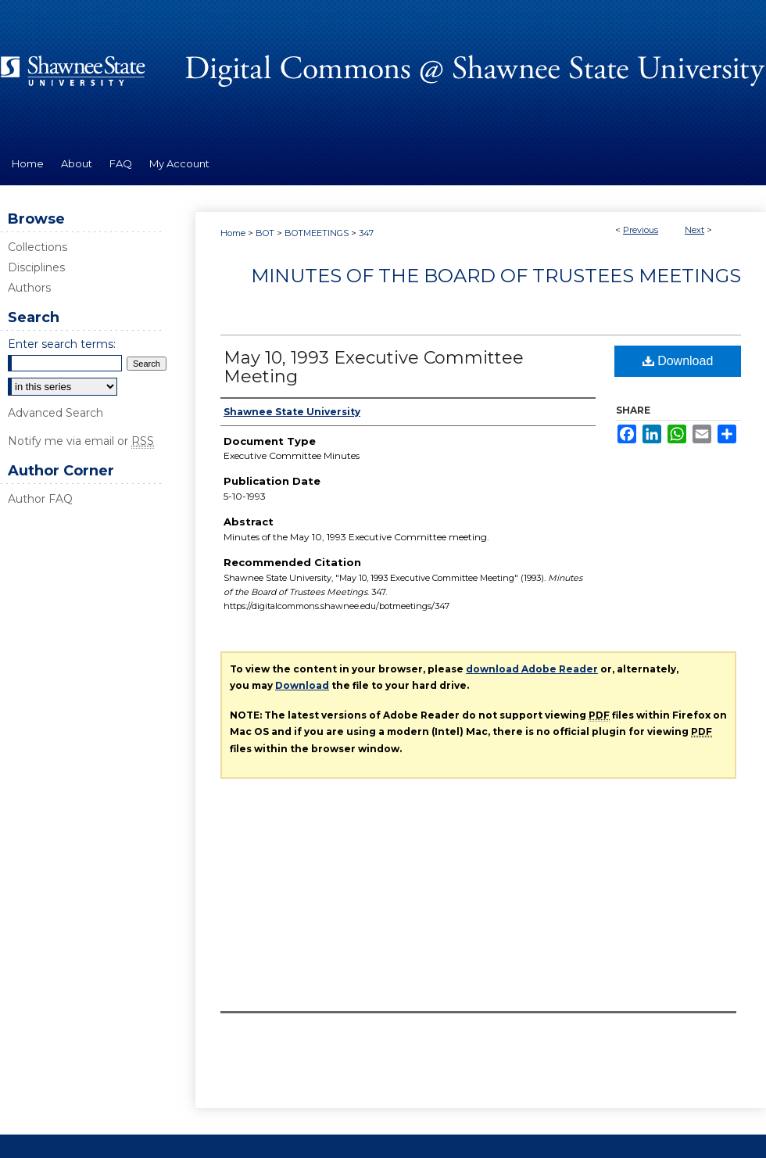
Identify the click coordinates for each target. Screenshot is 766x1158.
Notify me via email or (81, 441)
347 (366, 233)
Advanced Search (55, 413)
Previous (640, 229)
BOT (265, 233)
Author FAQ (40, 499)
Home (232, 233)
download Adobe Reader (532, 669)
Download (678, 360)
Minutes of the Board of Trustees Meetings (496, 275)
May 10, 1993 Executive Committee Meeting (374, 367)
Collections (37, 247)
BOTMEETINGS (317, 233)
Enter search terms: (62, 344)
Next (694, 229)
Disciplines (36, 267)
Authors (29, 288)
